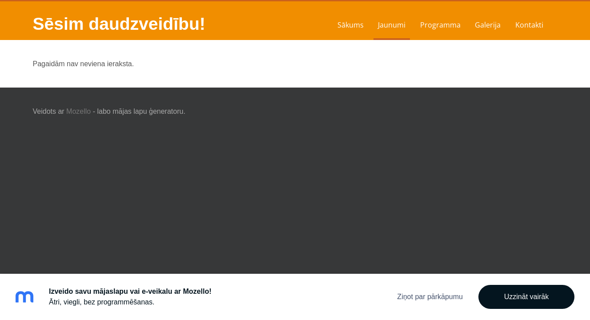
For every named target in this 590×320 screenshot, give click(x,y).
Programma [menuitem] (440, 25)
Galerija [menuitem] (488, 25)
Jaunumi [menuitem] (391, 25)
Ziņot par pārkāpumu (430, 296)
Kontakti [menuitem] (529, 25)
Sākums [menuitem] (350, 25)
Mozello (78, 111)
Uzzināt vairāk (526, 296)
